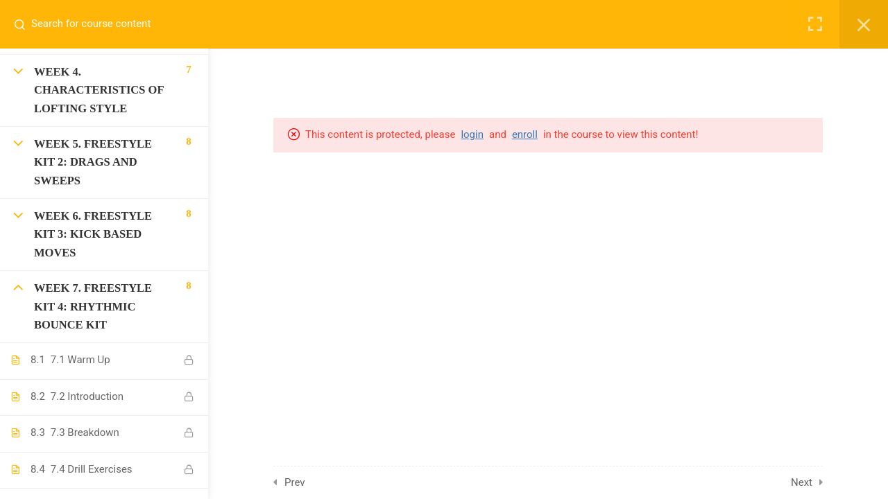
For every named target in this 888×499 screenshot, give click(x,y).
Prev (294, 482)
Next (801, 482)
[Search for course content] (25, 24)
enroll (525, 134)
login (472, 134)
